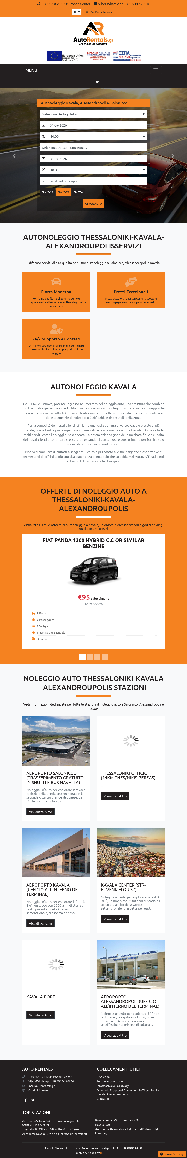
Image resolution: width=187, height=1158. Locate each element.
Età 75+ (78, 192)
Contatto (103, 1098)
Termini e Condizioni (110, 1081)
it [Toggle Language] (75, 12)
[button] (14, 155)
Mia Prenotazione (99, 12)
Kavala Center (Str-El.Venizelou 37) (118, 1120)
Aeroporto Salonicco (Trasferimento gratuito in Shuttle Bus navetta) (52, 1122)
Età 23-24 (47, 192)
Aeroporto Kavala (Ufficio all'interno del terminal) (54, 1133)
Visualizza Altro (40, 811)
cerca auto (93, 203)
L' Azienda (103, 1076)
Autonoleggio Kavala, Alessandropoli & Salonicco (84, 102)
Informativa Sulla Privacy (113, 1086)
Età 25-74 (63, 192)
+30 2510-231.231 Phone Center (64, 3)
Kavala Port (102, 1124)
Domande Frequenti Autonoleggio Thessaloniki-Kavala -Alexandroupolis (128, 1092)
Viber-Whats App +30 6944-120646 (122, 3)
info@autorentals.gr (38, 1086)
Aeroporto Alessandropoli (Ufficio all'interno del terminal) (126, 1131)
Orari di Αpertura (36, 1090)
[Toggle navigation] (156, 70)
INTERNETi (107, 1152)
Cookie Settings (172, 1154)
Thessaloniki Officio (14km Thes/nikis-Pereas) (52, 1129)
